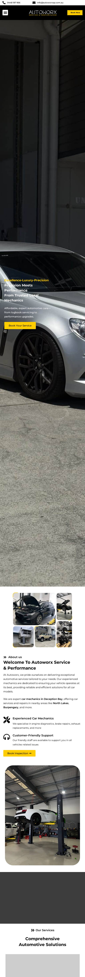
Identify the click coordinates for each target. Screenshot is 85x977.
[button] (5, 12)
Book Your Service (20, 325)
